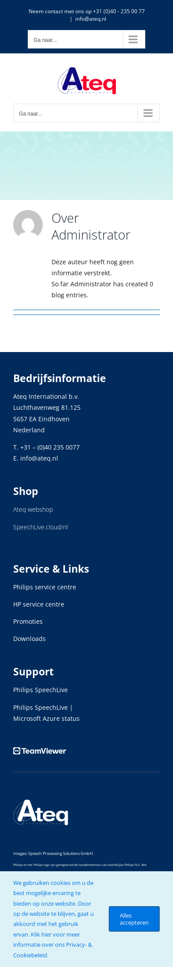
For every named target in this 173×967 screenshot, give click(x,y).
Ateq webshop (33, 509)
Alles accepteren (134, 918)
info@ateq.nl (90, 18)
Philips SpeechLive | (43, 707)
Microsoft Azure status (46, 718)
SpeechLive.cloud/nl (40, 527)
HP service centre (38, 604)
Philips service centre (44, 587)
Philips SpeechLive (40, 690)
